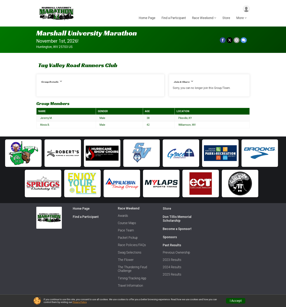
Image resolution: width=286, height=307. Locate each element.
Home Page (147, 18)
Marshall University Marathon (86, 33)
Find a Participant (174, 18)
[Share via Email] (236, 40)
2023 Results (172, 260)
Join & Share (183, 81)
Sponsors (170, 237)
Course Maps (127, 223)
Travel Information (130, 285)
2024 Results (172, 267)
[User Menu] (246, 8)
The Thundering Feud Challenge (132, 269)
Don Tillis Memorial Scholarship (177, 218)
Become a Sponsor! (177, 229)
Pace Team (126, 230)
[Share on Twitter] (230, 40)
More (240, 18)
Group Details (51, 81)
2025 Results (172, 274)
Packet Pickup (128, 237)
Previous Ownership (176, 252)
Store (226, 18)
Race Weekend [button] (202, 18)
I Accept (236, 301)
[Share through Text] (244, 40)
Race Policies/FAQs (132, 245)
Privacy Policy (79, 302)
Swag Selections (129, 252)
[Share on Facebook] (223, 40)
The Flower (126, 260)
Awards (123, 216)
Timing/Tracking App (132, 278)
